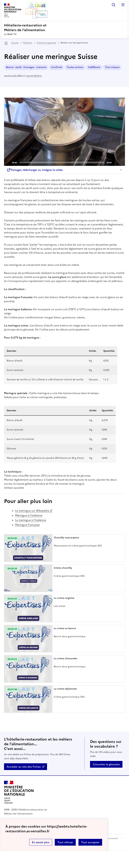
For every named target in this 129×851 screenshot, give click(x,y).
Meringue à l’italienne (28, 515)
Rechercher (113, 4)
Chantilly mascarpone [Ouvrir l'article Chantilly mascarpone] (66, 537)
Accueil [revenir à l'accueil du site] (14, 42)
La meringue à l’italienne (30, 520)
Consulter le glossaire (106, 764)
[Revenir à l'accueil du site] (19, 792)
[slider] (61, 162)
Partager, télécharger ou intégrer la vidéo (35, 170)
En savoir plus (40, 842)
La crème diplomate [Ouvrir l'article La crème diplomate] (65, 689)
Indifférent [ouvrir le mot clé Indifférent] (94, 67)
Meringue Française (27, 525)
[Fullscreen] (120, 162)
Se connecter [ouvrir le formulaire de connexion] (111, 838)
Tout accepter (90, 842)
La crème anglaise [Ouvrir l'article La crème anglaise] (64, 598)
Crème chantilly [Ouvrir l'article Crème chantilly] (63, 568)
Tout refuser (65, 842)
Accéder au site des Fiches (24, 767)
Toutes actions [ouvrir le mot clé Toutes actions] (75, 67)
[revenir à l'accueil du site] (64, 27)
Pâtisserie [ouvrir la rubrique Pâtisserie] (27, 42)
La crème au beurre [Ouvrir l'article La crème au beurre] (65, 628)
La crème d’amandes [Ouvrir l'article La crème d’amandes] (65, 658)
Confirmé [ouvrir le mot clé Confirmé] (56, 67)
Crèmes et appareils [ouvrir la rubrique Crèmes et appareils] (46, 42)
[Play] (64, 131)
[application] (64, 132)
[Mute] (115, 162)
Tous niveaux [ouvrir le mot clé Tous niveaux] (112, 67)
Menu (123, 4)
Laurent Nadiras (34, 75)
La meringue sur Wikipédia (32, 511)
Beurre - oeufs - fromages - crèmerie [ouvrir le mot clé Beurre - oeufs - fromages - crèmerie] (26, 67)
